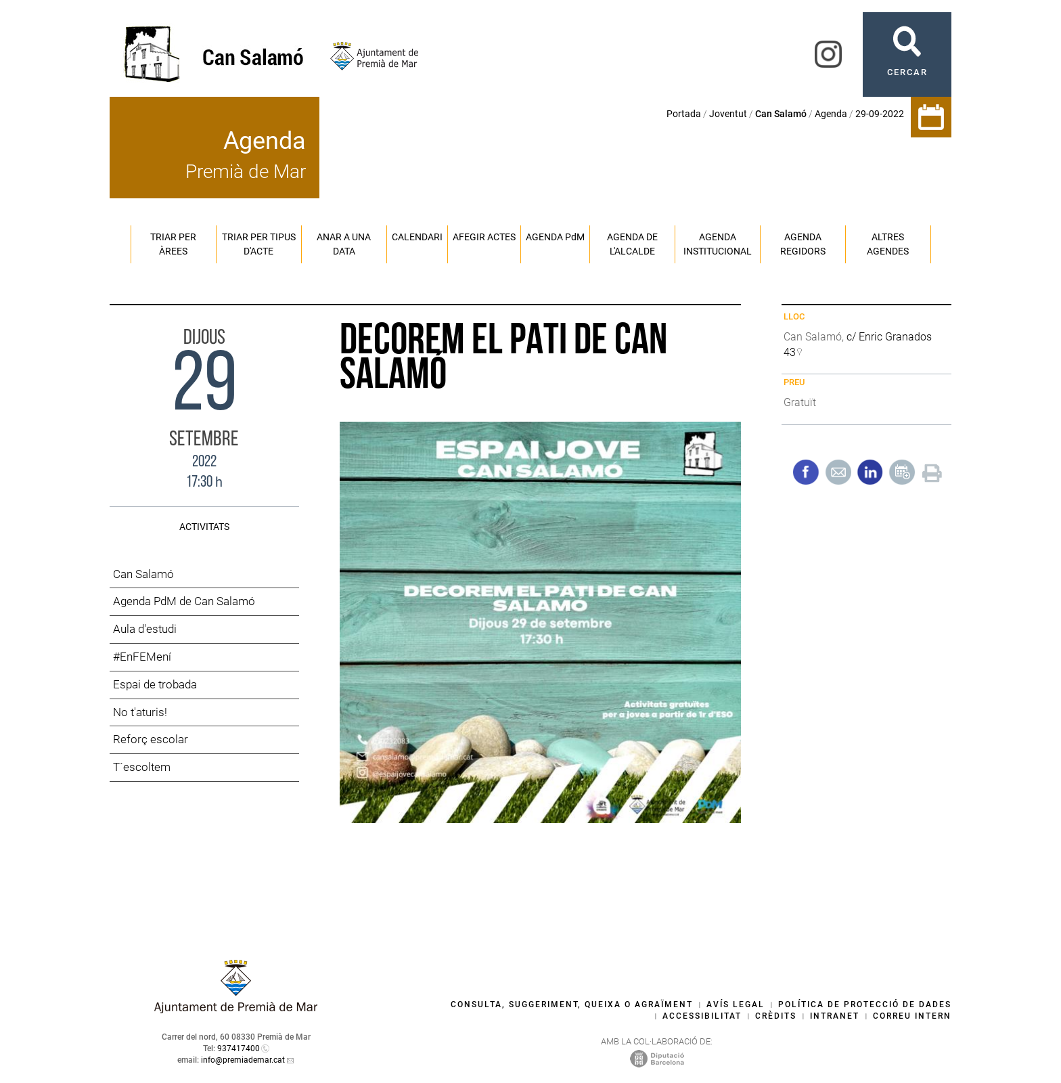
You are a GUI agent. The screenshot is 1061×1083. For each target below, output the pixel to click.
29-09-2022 (879, 113)
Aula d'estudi (145, 629)
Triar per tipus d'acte (259, 244)
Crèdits (775, 1016)
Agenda (831, 113)
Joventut (728, 113)
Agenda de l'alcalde (632, 244)
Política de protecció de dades (864, 1004)
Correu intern (912, 1016)
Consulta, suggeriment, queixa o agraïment (572, 1004)
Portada (684, 113)
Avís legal (735, 1004)
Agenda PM (555, 236)
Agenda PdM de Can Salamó (184, 601)
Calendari (417, 236)
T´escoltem (142, 767)
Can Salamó (143, 574)
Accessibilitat (702, 1016)
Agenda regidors (803, 244)
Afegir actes (484, 236)
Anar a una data (344, 244)
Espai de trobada (155, 684)
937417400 (238, 1048)
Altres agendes (888, 244)
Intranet (834, 1016)
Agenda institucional (717, 244)
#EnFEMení (142, 656)
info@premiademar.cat (243, 1060)
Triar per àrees (173, 244)
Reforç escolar (150, 739)
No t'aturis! (140, 712)
